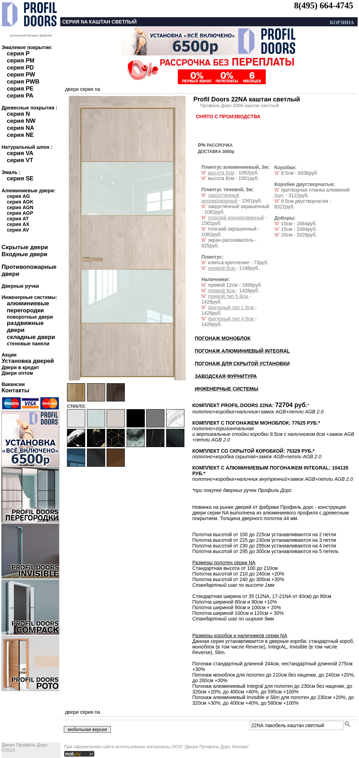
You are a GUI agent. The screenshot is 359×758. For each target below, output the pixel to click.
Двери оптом (17, 373)
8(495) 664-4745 (323, 5)
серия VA (20, 153)
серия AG (18, 196)
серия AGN (20, 207)
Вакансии (13, 384)
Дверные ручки (20, 286)
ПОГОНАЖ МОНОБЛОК (222, 338)
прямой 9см (222, 290)
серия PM (20, 60)
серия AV (18, 230)
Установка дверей (27, 361)
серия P (18, 53)
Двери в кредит (20, 367)
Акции (8, 355)
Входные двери (24, 254)
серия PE (20, 88)
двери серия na (82, 89)
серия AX (18, 224)
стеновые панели (28, 343)
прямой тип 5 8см (228, 296)
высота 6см (221, 172)
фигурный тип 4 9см (231, 318)
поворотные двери (30, 317)
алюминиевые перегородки (28, 307)
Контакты (15, 390)
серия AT (17, 218)
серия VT (20, 160)
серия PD (20, 67)
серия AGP (20, 213)
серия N (18, 114)
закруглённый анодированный (220, 198)
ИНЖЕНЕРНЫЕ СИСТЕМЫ (226, 389)
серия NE (20, 135)
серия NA (20, 128)
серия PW (21, 74)
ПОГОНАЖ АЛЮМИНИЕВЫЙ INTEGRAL (242, 351)
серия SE (20, 178)
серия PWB (23, 81)
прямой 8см (222, 268)
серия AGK (20, 202)
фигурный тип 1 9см (231, 307)
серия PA (20, 95)
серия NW (21, 121)
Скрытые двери (24, 247)
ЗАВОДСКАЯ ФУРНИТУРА (226, 376)
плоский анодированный (236, 217)
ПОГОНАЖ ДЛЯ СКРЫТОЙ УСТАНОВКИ (242, 363)
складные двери (31, 337)
